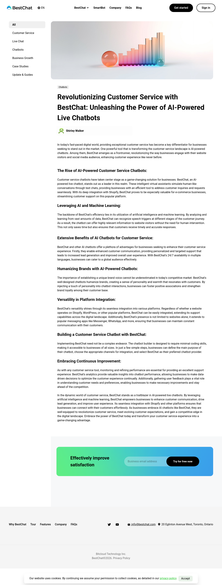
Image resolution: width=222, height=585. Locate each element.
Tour (34, 524)
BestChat (81, 7)
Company (115, 7)
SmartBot (99, 7)
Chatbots (18, 49)
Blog (139, 7)
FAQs (128, 7)
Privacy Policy (121, 556)
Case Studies (20, 66)
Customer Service (23, 33)
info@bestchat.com (141, 524)
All (14, 24)
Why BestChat (17, 524)
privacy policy (168, 578)
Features (47, 524)
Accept (185, 578)
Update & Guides (22, 74)
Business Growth (22, 58)
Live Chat (18, 41)
